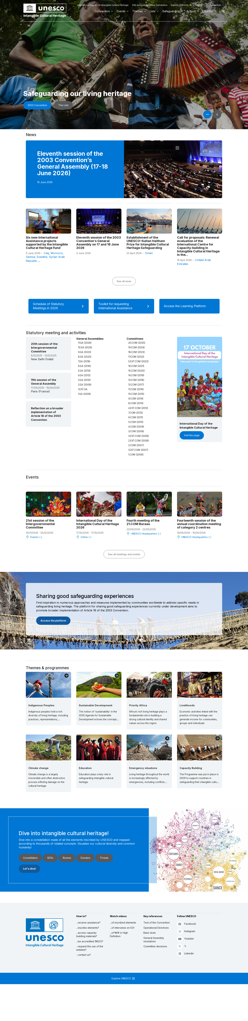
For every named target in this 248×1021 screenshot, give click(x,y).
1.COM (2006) (135, 454)
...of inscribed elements (123, 922)
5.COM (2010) (135, 422)
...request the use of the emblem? (89, 948)
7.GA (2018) (84, 361)
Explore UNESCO (181, 5)
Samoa (30, 257)
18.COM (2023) (136, 352)
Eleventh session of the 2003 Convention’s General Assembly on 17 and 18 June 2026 (98, 242)
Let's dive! (29, 868)
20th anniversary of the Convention (149, 5)
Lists (152, 11)
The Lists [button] (63, 105)
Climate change (38, 768)
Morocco (57, 253)
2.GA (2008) (84, 384)
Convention (102, 11)
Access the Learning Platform (189, 306)
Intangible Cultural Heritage (44, 15)
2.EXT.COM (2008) (138, 440)
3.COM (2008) (136, 431)
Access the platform (53, 620)
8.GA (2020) (84, 356)
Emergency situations (143, 768)
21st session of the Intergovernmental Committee (40, 524)
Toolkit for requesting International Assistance (124, 306)
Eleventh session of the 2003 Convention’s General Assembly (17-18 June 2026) (72, 163)
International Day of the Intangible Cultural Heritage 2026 (97, 524)
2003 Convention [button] (37, 105)
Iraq (46, 253)
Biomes (67, 857)
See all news (124, 281)
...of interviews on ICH (122, 927)
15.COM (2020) (136, 370)
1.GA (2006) (84, 394)
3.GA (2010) (84, 380)
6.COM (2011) (135, 417)
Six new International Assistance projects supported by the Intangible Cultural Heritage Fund (47, 242)
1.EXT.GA (82, 389)
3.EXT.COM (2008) (138, 436)
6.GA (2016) (84, 366)
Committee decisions (155, 946)
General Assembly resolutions (153, 939)
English (199, 5)
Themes (137, 11)
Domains (85, 857)
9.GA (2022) (84, 352)
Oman (149, 253)
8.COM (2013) (135, 403)
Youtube (185, 938)
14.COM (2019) (136, 375)
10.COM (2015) (136, 394)
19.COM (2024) (136, 347)
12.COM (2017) (136, 384)
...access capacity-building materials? (86, 934)
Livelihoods (187, 705)
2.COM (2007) (136, 445)
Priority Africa (138, 705)
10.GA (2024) (85, 347)
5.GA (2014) (84, 370)
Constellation (30, 857)
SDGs (50, 857)
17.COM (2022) (136, 356)
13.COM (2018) (136, 380)
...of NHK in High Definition (119, 934)
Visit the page (192, 435)
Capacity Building (191, 768)
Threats (104, 857)
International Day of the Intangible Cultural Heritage (102, 5)
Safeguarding (171, 11)
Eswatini (42, 257)
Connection (215, 5)
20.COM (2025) (136, 342)
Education (85, 768)
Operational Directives (156, 927)
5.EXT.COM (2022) (138, 361)
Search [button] (222, 11)
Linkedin (185, 953)
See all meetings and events (124, 554)
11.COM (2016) (136, 389)
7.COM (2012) (135, 412)
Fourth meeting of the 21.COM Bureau (143, 522)
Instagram (186, 931)
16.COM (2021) (136, 366)
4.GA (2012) (84, 375)
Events (121, 11)
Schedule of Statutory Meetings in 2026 (59, 306)
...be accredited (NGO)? (89, 941)
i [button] (217, 114)
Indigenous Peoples (41, 705)
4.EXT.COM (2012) (138, 408)
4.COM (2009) (136, 426)
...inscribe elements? (87, 927)
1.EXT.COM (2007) (138, 450)
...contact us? (83, 954)
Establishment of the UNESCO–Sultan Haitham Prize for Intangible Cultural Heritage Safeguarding (148, 242)
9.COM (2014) (135, 398)
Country (207, 11)
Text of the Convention (156, 922)
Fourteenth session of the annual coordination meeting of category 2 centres (199, 524)
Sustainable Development (95, 705)
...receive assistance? (88, 922)
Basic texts (149, 932)
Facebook (186, 924)
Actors (191, 11)
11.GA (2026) (84, 342)
